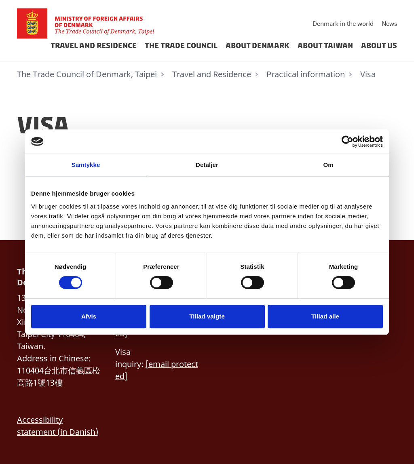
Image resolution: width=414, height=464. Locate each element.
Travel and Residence (94, 45)
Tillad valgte (207, 316)
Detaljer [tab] (207, 164)
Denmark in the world (343, 23)
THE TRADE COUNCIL (181, 45)
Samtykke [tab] (86, 164)
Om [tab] (328, 164)
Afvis (88, 316)
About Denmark (257, 45)
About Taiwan (325, 45)
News (389, 23)
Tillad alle (325, 316)
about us (379, 45)
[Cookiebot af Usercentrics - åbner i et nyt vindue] (347, 141)
